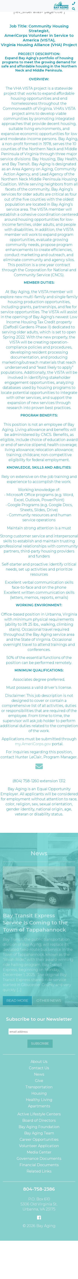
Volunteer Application (39, 1146)
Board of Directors (39, 1120)
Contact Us (39, 1068)
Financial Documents (39, 1165)
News (39, 1074)
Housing (39, 1093)
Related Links (39, 1171)
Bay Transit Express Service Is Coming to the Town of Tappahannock (35, 927)
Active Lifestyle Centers (39, 1114)
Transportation (39, 1087)
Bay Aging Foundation (39, 1127)
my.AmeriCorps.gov (33, 744)
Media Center (39, 1152)
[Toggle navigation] (7, 5)
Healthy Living (39, 1099)
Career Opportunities (39, 1139)
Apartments (39, 1106)
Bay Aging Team (39, 1133)
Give (39, 1080)
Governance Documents (39, 1158)
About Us (39, 1061)
